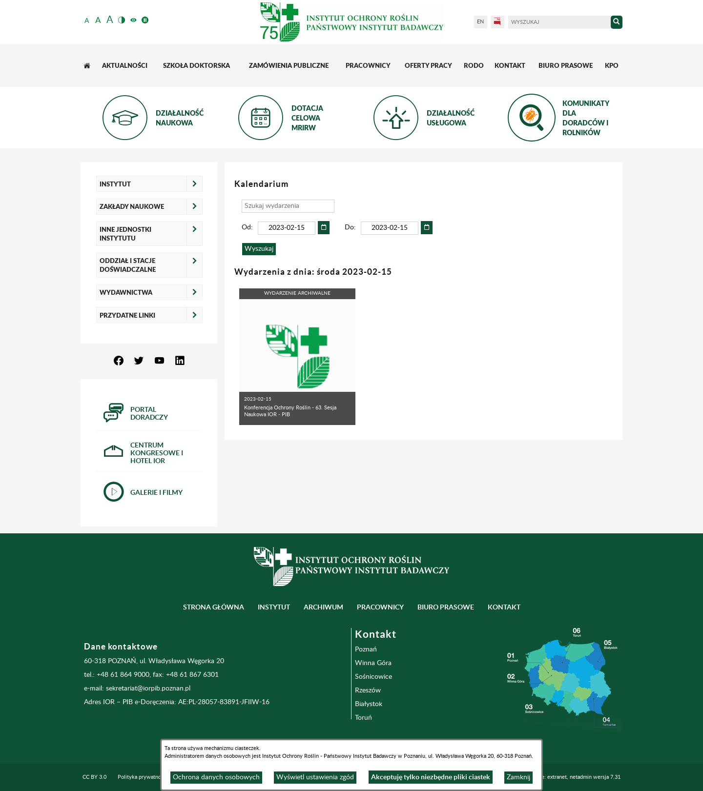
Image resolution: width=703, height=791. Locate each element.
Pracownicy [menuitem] (380, 607)
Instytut (115, 184)
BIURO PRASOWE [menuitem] (445, 607)
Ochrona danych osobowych (216, 777)
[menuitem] (88, 65)
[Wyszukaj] (559, 22)
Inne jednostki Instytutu (125, 234)
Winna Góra (373, 663)
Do (349, 227)
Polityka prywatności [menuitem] (142, 777)
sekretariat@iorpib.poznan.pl (148, 688)
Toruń (363, 717)
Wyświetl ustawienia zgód (315, 777)
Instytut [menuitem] (274, 607)
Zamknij (518, 777)
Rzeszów (368, 690)
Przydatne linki (127, 315)
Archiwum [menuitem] (323, 607)
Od (246, 227)
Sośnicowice (373, 676)
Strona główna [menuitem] (213, 607)
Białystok (368, 704)
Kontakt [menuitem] (504, 607)
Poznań (366, 649)
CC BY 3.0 (94, 777)
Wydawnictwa (126, 292)
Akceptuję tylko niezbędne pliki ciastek (430, 777)
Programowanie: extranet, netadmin (563, 777)
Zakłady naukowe (132, 206)
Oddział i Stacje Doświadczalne (128, 265)
